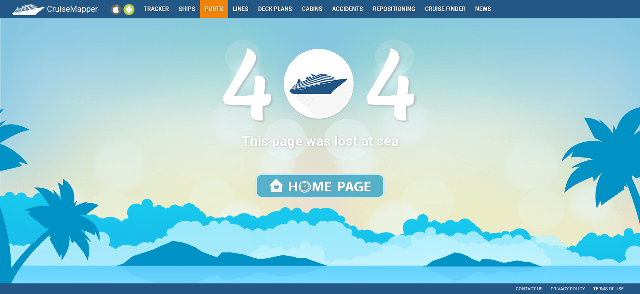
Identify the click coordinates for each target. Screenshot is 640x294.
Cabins (312, 9)
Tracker (156, 9)
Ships (187, 9)
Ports (214, 9)
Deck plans (275, 9)
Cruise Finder (445, 9)
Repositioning (394, 9)
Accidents (347, 9)
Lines (241, 9)
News (483, 9)
